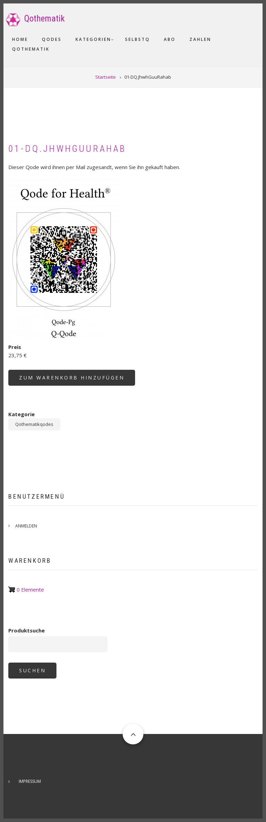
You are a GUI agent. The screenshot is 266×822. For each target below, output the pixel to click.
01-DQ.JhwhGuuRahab (67, 148)
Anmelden (26, 526)
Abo (170, 39)
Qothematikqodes (34, 424)
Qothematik (44, 19)
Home (20, 39)
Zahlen (200, 39)
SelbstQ (137, 39)
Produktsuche (26, 630)
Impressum (30, 781)
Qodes (52, 39)
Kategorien (93, 39)
